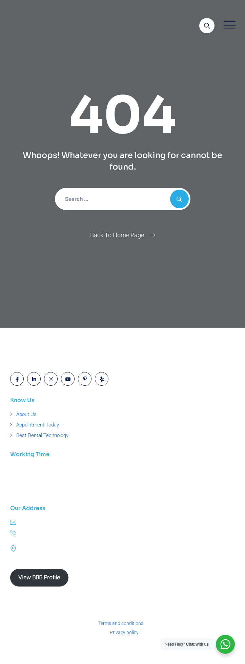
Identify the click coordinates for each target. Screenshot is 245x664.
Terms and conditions (120, 623)
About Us (26, 414)
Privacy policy (124, 632)
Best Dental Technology (42, 435)
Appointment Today (37, 425)
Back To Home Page (117, 235)
